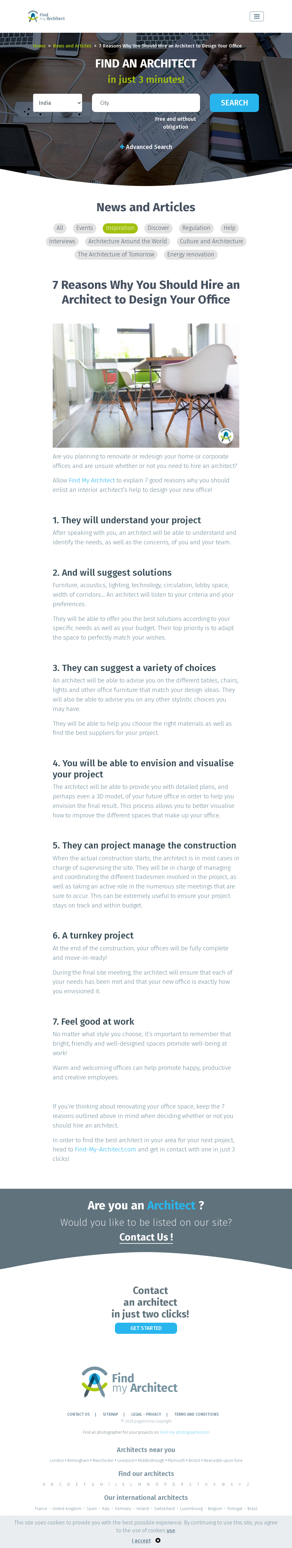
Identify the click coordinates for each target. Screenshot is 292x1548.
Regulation (196, 228)
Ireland (143, 1508)
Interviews (62, 241)
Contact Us (78, 1414)
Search (234, 102)
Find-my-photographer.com (185, 1432)
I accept (141, 1541)
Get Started (146, 1328)
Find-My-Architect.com (105, 1149)
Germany (123, 1508)
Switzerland (164, 1508)
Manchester (105, 1460)
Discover (158, 228)
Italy (106, 1508)
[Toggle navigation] (257, 16)
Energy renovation (190, 254)
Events (84, 228)
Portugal (235, 1508)
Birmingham (80, 1460)
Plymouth (178, 1460)
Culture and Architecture (211, 241)
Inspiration (120, 228)
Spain (92, 1508)
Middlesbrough (153, 1460)
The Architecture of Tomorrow (116, 254)
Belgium (215, 1508)
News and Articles (72, 46)
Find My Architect (92, 480)
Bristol (196, 1460)
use (171, 1530)
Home (39, 46)
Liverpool (127, 1460)
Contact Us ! (146, 1237)
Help (229, 228)
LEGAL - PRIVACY (146, 1414)
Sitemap (110, 1414)
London (58, 1460)
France (41, 1508)
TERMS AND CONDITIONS (196, 1414)
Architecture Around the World (127, 241)
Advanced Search (146, 147)
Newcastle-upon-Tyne (223, 1460)
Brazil (252, 1508)
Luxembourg (191, 1508)
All (60, 228)
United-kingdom (67, 1508)
